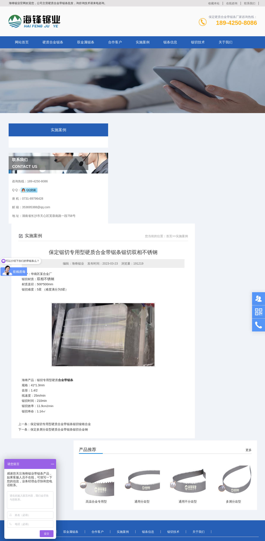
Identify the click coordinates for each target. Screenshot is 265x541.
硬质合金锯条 (53, 42)
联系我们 (249, 3)
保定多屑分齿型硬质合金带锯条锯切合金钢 (121, 329)
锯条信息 (170, 42)
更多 (249, 350)
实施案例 (143, 42)
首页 (232, 136)
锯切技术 (198, 42)
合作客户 (115, 42)
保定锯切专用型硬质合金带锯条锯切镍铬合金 (123, 324)
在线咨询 (231, 3)
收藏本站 (213, 3)
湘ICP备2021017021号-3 (100, 534)
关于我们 (225, 42)
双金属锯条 (85, 42)
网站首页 (22, 42)
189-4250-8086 (236, 22)
